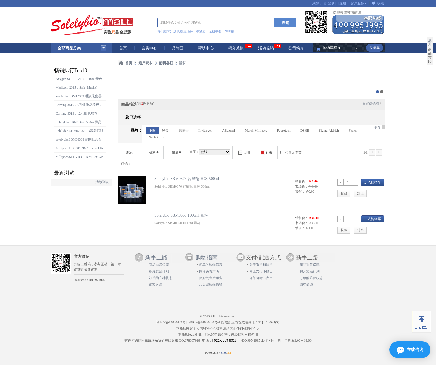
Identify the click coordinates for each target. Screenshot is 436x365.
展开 (430, 42)
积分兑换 (236, 48)
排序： (194, 152)
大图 (244, 153)
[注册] (342, 3)
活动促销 (266, 48)
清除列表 (102, 182)
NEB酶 (229, 31)
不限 (152, 130)
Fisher (353, 130)
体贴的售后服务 (210, 278)
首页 (123, 48)
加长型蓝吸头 (183, 31)
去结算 (374, 48)
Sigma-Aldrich (329, 130)
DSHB (304, 130)
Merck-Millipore (256, 130)
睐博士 (184, 130)
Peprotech (284, 130)
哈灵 (165, 130)
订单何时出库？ (261, 278)
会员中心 (149, 48)
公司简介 (296, 48)
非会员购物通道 (210, 285)
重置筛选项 (372, 104)
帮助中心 (206, 48)
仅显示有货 (293, 153)
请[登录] (329, 3)
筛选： (126, 164)
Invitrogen (205, 130)
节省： (300, 191)
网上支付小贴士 (261, 271)
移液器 (201, 31)
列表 (266, 153)
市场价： (301, 186)
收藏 (380, 3)
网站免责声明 (209, 271)
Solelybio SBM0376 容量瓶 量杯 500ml (186, 178)
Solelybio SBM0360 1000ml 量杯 (181, 215)
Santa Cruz (156, 137)
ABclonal (228, 130)
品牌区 (177, 48)
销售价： (301, 181)
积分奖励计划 (159, 271)
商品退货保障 (159, 265)
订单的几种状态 (160, 278)
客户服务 (357, 3)
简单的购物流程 (210, 265)
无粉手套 (215, 31)
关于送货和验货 (261, 265)
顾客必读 (155, 285)
